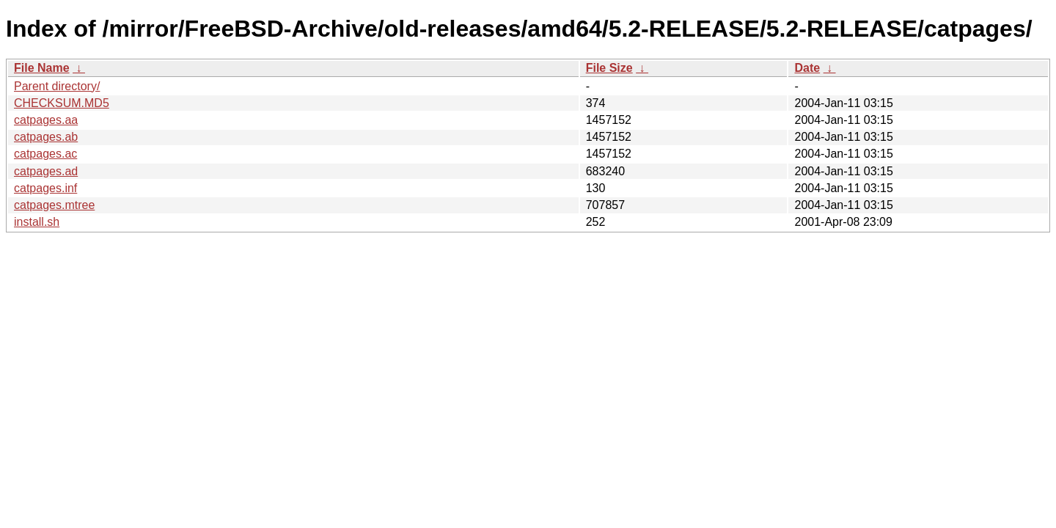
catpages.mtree (54, 205)
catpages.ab (46, 137)
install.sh (36, 222)
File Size (609, 68)
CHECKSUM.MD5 (61, 103)
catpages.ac (45, 153)
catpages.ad (46, 171)
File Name (42, 68)
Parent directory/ (57, 86)
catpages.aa (46, 120)
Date (807, 68)
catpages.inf (45, 188)
